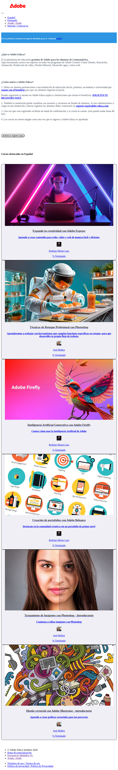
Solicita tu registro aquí (12, 135)
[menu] (59, 21)
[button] (2, 13)
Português (12, 20)
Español (11, 17)
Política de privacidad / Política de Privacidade (30, 766)
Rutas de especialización (19, 752)
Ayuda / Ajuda (14, 23)
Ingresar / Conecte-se (17, 26)
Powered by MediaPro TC (20, 755)
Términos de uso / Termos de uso (23, 763)
